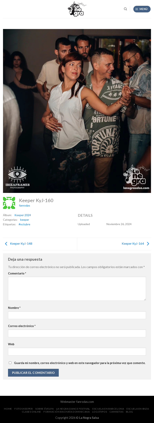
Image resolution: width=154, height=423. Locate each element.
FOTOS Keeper (23, 408)
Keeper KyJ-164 (136, 243)
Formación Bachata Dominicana (67, 411)
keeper (24, 219)
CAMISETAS (116, 411)
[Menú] (142, 9)
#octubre (24, 224)
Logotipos (99, 411)
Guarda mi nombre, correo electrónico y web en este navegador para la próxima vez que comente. (79, 363)
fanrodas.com (85, 401)
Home (8, 408)
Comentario (17, 273)
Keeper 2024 (22, 215)
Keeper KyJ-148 (17, 243)
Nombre (14, 307)
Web (11, 344)
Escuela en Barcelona (108, 408)
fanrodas (24, 205)
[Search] (125, 9)
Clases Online (31, 411)
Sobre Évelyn (44, 408)
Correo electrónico (21, 326)
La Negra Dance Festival (73, 408)
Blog (129, 411)
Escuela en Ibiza (138, 408)
